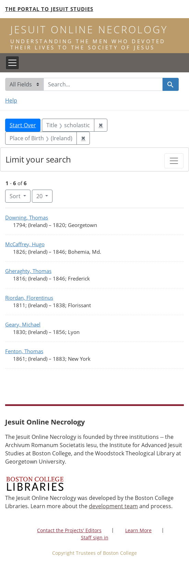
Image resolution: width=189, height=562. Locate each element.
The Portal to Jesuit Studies (49, 8)
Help (11, 100)
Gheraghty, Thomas (28, 270)
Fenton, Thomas (24, 351)
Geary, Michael (22, 324)
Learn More (138, 530)
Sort (16, 196)
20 (44, 196)
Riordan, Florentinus (29, 297)
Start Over (23, 125)
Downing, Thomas (26, 217)
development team (113, 506)
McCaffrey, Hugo (25, 244)
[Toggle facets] (174, 160)
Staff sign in (94, 537)
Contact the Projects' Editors (69, 530)
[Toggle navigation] (12, 63)
